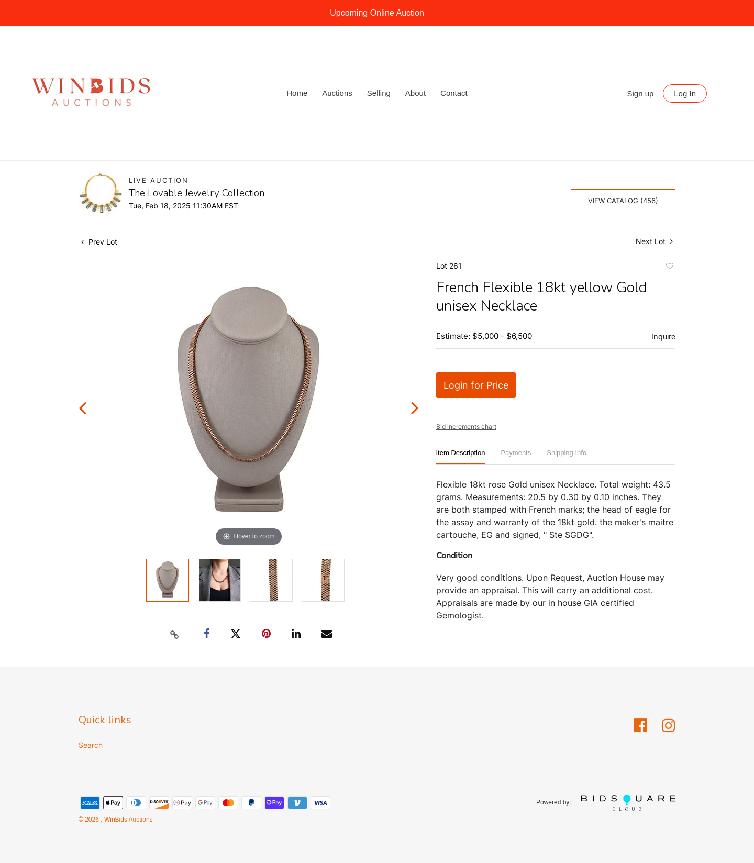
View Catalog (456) (623, 200)
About (415, 92)
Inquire (663, 336)
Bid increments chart (466, 426)
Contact (454, 92)
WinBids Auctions (128, 819)
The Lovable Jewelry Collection (196, 193)
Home (296, 92)
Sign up (640, 93)
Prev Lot (99, 241)
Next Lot (654, 241)
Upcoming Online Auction (377, 12)
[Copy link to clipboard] (175, 634)
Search (91, 744)
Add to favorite (669, 267)
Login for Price (475, 385)
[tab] (460, 457)
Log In (685, 93)
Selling (379, 92)
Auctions (337, 92)
